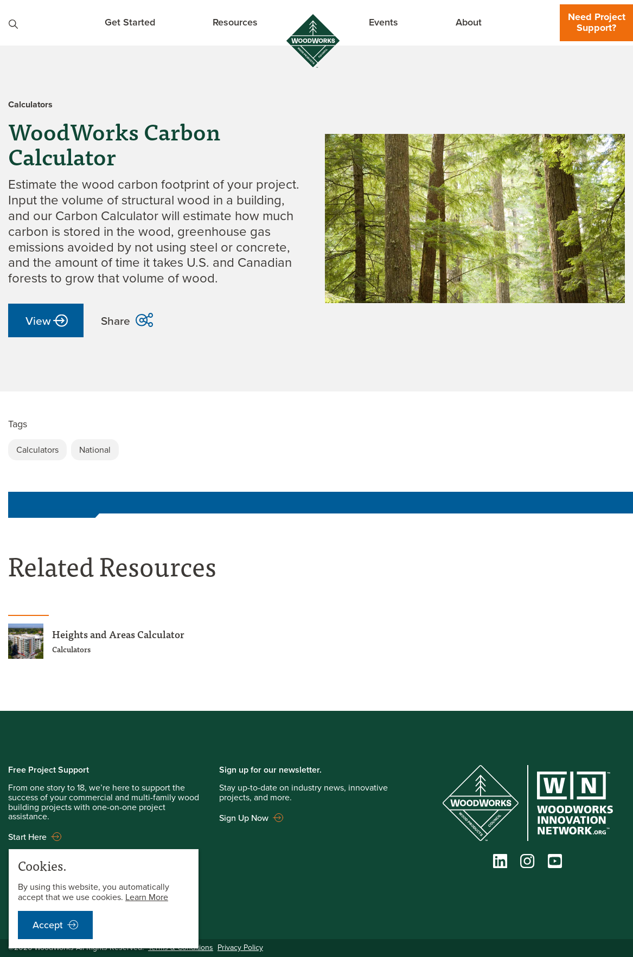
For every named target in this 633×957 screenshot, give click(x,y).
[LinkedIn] (500, 863)
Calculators (37, 450)
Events (383, 22)
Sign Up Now (243, 818)
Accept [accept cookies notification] (48, 925)
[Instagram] (527, 863)
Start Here (27, 837)
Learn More (146, 897)
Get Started (130, 22)
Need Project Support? (596, 22)
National (95, 450)
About (469, 22)
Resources (235, 22)
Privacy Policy (240, 947)
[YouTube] (555, 863)
